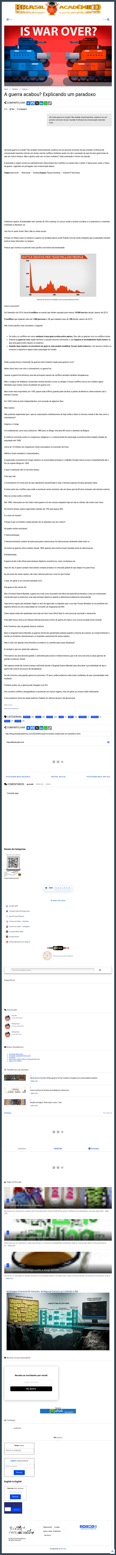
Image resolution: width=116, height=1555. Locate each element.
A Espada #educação (16, 1054)
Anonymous (16, 1024)
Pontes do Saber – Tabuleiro (17, 921)
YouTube (10, 705)
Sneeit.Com (62, 1549)
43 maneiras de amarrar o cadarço (25, 1205)
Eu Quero (31, 1389)
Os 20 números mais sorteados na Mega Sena (31, 1237)
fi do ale (14, 1015)
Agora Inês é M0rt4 (15, 1061)
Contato (57, 1527)
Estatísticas (57, 1531)
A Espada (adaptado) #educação (20, 1056)
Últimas (7, 1113)
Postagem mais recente (18, 777)
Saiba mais (34, 1081)
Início (6, 89)
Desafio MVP (12, 906)
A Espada (12, 1057)
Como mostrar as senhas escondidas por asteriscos (49, 1090)
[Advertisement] (24, 130)
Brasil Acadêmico (13, 708)
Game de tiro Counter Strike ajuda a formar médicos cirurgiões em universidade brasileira (63, 1078)
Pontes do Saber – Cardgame (18, 926)
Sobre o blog (47, 1531)
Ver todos (107, 1113)
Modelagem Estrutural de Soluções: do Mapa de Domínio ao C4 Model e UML (42, 1291)
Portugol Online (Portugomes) (18, 911)
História (15, 89)
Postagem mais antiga (98, 777)
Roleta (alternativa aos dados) (18, 941)
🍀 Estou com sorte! (58, 900)
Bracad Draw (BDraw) (15, 916)
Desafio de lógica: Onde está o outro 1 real (46, 1102)
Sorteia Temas (12, 936)
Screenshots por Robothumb (88, 1529)
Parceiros (47, 1535)
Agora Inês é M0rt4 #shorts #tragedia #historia (24, 1059)
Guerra (24, 89)
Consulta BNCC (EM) (14, 931)
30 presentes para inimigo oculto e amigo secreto (33, 1270)
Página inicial (58, 777)
